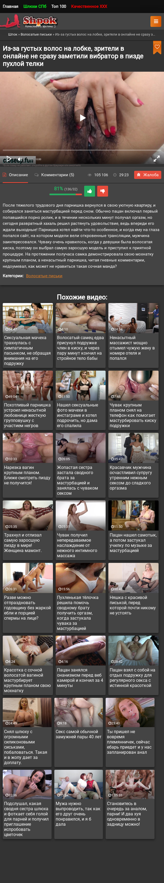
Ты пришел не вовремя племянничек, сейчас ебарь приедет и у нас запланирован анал (129, 742)
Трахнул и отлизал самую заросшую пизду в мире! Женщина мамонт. (23, 542)
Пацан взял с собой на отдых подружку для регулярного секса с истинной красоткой (132, 677)
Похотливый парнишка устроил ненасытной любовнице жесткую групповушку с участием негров (27, 415)
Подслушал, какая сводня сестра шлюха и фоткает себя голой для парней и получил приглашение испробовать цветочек (26, 819)
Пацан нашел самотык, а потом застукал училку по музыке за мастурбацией (133, 542)
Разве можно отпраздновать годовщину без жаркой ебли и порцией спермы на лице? (27, 608)
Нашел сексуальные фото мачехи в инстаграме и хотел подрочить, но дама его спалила (77, 415)
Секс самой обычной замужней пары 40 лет (79, 734)
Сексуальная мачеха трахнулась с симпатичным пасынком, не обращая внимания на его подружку (27, 350)
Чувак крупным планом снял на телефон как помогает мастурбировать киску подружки (133, 415)
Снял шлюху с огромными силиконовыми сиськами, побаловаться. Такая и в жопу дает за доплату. (25, 747)
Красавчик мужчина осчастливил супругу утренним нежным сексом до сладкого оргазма (131, 478)
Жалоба (148, 174)
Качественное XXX (89, 6)
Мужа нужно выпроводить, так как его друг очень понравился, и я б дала (78, 814)
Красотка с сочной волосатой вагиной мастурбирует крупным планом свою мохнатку (27, 680)
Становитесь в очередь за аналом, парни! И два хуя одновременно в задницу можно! (127, 814)
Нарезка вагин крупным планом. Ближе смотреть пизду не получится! (27, 475)
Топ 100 (58, 6)
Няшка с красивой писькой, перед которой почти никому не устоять (133, 605)
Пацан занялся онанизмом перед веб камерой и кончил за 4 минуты (80, 677)
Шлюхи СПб (34, 6)
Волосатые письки (44, 275)
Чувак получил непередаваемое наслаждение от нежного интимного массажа (77, 545)
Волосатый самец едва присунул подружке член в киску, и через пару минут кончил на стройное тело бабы (80, 348)
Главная (10, 6)
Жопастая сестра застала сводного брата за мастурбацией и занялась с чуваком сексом (77, 480)
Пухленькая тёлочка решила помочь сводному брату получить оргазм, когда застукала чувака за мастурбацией (78, 613)
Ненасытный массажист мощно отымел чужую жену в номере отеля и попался (132, 348)
